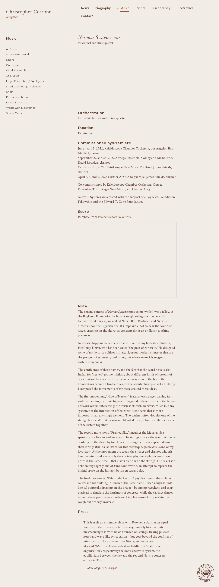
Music (124, 8)
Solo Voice (12, 75)
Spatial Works (14, 113)
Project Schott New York (114, 217)
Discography (160, 8)
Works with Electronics (20, 107)
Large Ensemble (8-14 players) (25, 81)
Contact (87, 16)
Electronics (184, 8)
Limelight (111, 568)
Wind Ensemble (16, 70)
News (85, 8)
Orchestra (12, 65)
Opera (10, 59)
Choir (9, 91)
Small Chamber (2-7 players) (23, 86)
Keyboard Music (16, 102)
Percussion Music (17, 97)
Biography (103, 8)
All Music (11, 49)
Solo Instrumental (17, 54)
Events (140, 8)
